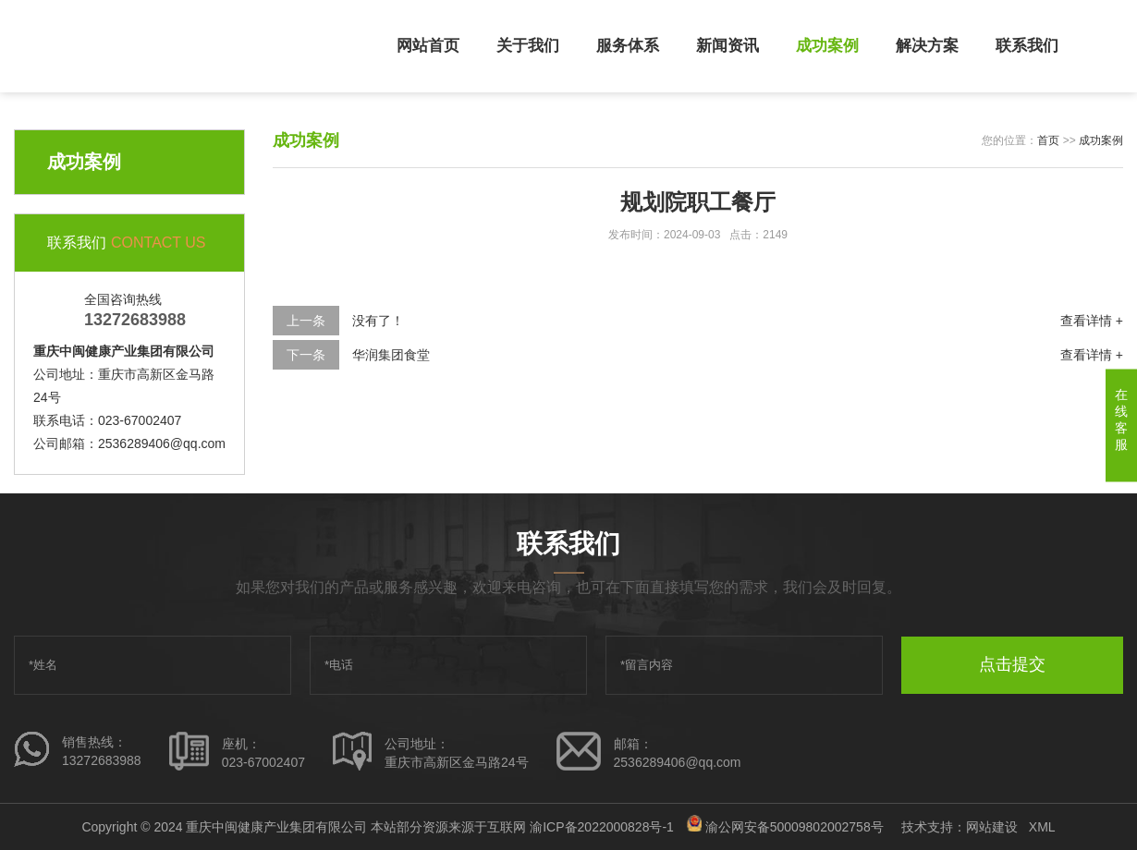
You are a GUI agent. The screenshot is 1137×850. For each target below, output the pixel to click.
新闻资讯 (727, 46)
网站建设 (992, 827)
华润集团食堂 (391, 354)
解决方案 (927, 46)
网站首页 (428, 46)
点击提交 (1012, 664)
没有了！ (378, 320)
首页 (1048, 140)
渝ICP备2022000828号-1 (602, 827)
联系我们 (1027, 46)
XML (1042, 827)
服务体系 (627, 46)
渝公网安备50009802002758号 (794, 827)
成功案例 (827, 46)
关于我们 (527, 46)
